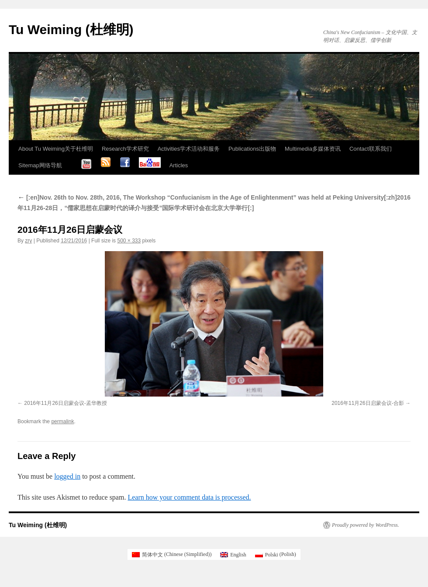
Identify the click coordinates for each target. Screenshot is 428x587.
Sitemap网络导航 (40, 165)
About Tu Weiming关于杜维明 (55, 148)
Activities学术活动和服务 (189, 148)
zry (28, 241)
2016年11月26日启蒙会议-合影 (367, 403)
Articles (178, 165)
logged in (67, 476)
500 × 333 (129, 241)
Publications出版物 (252, 148)
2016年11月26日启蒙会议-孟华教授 (65, 403)
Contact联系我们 (370, 148)
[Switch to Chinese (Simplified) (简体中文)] (172, 554)
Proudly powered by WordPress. (365, 525)
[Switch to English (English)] (233, 554)
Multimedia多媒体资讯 (313, 148)
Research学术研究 (125, 148)
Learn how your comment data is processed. (189, 497)
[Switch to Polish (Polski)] (275, 554)
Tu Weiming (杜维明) (71, 29)
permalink (62, 421)
